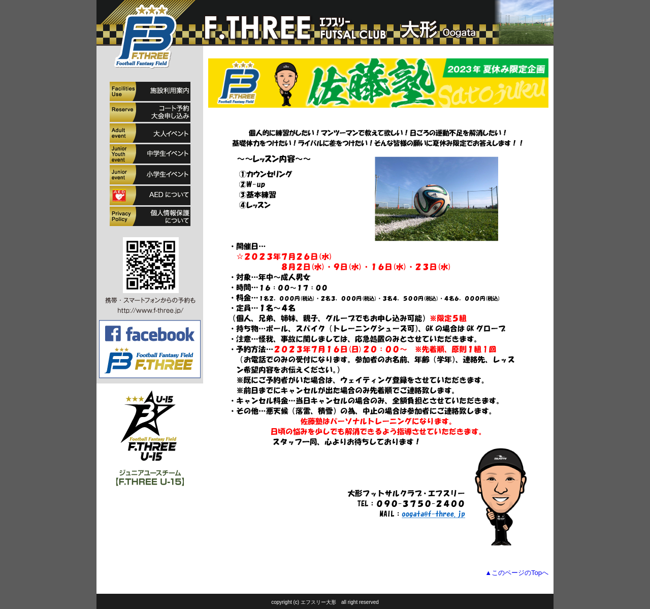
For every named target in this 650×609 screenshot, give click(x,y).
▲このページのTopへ (516, 572)
